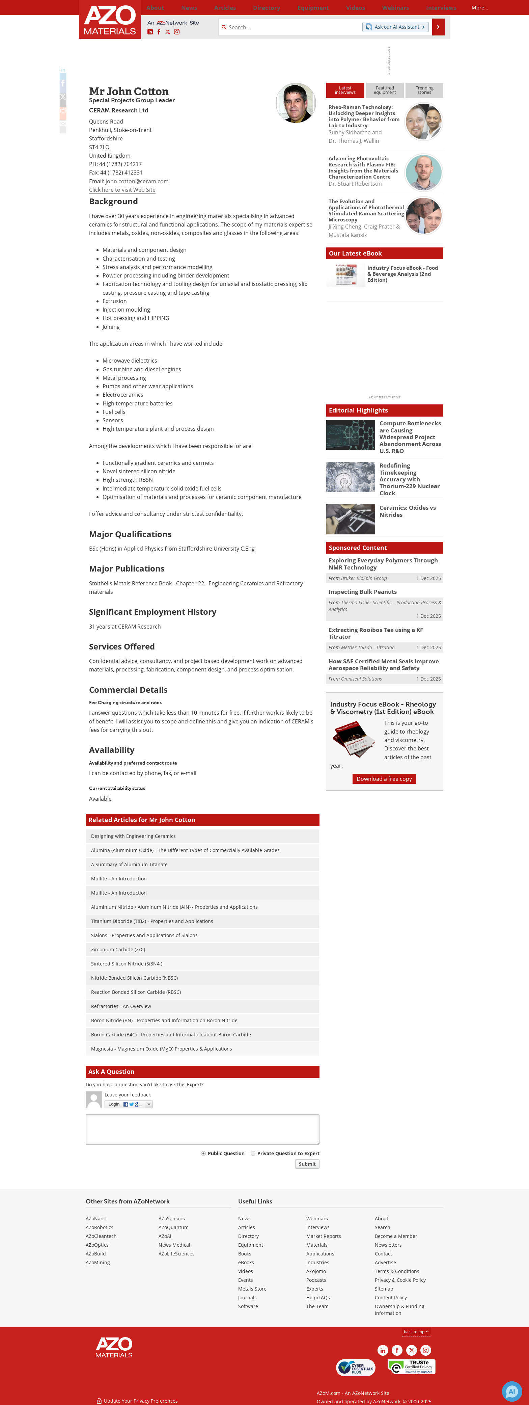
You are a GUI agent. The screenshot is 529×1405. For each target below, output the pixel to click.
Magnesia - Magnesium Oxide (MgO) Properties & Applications (161, 1048)
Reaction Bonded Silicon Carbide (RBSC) (136, 992)
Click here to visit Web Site (122, 189)
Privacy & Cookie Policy (400, 1280)
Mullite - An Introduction (119, 878)
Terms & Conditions (397, 1271)
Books (244, 1253)
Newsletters (388, 1245)
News (244, 1218)
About (381, 1218)
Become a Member (396, 1236)
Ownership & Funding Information (399, 1309)
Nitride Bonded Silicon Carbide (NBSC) (134, 978)
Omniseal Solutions (361, 660)
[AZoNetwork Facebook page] (159, 32)
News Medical (174, 1245)
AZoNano (96, 1218)
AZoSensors (172, 1218)
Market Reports (323, 1236)
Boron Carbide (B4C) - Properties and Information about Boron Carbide (171, 1034)
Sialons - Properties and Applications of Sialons (144, 935)
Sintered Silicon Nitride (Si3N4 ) (126, 963)
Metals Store (252, 1288)
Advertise (385, 1262)
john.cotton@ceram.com (137, 181)
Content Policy (391, 1297)
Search (382, 1227)
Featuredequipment (385, 90)
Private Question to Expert (288, 1153)
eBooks (246, 1262)
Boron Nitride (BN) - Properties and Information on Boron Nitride (164, 1020)
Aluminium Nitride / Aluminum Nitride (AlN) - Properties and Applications (174, 907)
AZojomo (316, 1271)
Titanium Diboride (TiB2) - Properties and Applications (152, 921)
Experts (314, 1288)
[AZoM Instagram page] (176, 32)
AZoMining (98, 1262)
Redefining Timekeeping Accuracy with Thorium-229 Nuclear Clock (410, 466)
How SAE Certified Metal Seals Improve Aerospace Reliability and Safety (378, 647)
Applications (320, 1253)
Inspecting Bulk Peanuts (359, 580)
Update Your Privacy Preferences (137, 1396)
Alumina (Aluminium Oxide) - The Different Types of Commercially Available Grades (185, 850)
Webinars (317, 1218)
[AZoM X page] (167, 32)
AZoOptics (97, 1245)
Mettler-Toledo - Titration (368, 627)
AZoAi (165, 1236)
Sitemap (384, 1288)
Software (248, 1306)
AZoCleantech (101, 1236)
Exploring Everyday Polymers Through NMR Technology (384, 553)
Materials (317, 1245)
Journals (247, 1297)
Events (245, 1280)
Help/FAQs (318, 1297)
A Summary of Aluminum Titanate (129, 864)
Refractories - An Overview (121, 1006)
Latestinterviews (345, 90)
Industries (317, 1262)
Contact (383, 1253)
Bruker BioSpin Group (364, 566)
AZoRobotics (99, 1227)
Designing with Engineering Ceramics (133, 836)
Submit (307, 1164)
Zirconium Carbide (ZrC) (118, 949)
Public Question (226, 1153)
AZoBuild (96, 1253)
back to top (416, 1331)
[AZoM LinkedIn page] (150, 32)
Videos (245, 1271)
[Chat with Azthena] (512, 1391)
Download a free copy (384, 760)
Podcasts (316, 1280)
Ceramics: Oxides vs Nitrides (405, 500)
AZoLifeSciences (177, 1253)
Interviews (318, 1227)
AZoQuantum (174, 1227)
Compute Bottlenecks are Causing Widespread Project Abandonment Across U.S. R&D (410, 432)
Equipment (250, 1245)
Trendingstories (425, 90)
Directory (246, 7)
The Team (317, 1306)
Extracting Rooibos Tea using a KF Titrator (382, 617)
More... (434, 7)
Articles (246, 1227)
